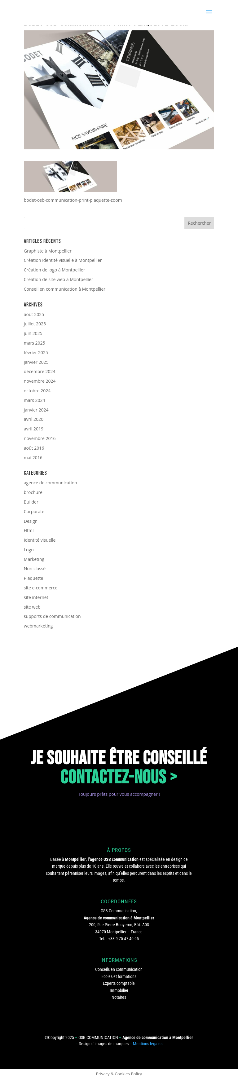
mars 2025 (34, 343)
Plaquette (33, 578)
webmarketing (38, 626)
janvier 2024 (36, 410)
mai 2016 (33, 457)
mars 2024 (34, 400)
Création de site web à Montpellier (58, 279)
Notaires (119, 997)
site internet (36, 597)
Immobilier (119, 990)
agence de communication (50, 483)
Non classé (35, 568)
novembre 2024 (40, 381)
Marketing (34, 559)
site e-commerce (40, 588)
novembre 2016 (40, 438)
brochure (33, 492)
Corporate (34, 511)
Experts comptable (119, 983)
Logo (29, 550)
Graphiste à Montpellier (48, 251)
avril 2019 (33, 429)
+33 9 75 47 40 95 (123, 938)
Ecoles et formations (118, 976)
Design (30, 521)
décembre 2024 (39, 371)
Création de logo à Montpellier (54, 270)
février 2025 (36, 352)
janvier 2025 (36, 362)
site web (32, 607)
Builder (31, 502)
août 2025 (34, 314)
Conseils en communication (119, 969)
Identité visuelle (40, 540)
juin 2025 (33, 333)
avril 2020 (33, 419)
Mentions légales (147, 1043)
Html (29, 530)
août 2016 (34, 448)
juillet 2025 (35, 324)
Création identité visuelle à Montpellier (63, 260)
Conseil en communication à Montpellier (64, 289)
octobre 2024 (37, 391)
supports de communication (52, 616)
